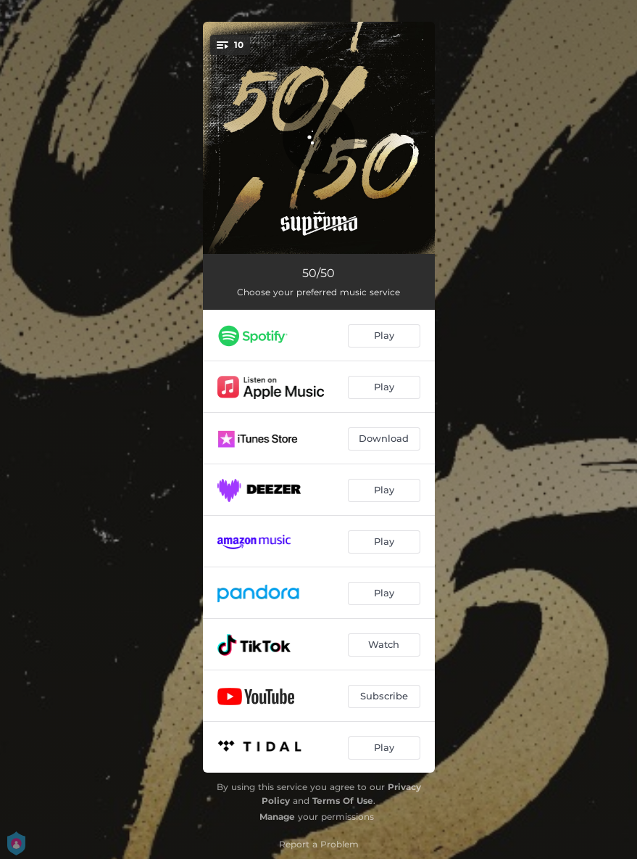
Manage (277, 816)
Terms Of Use (342, 800)
